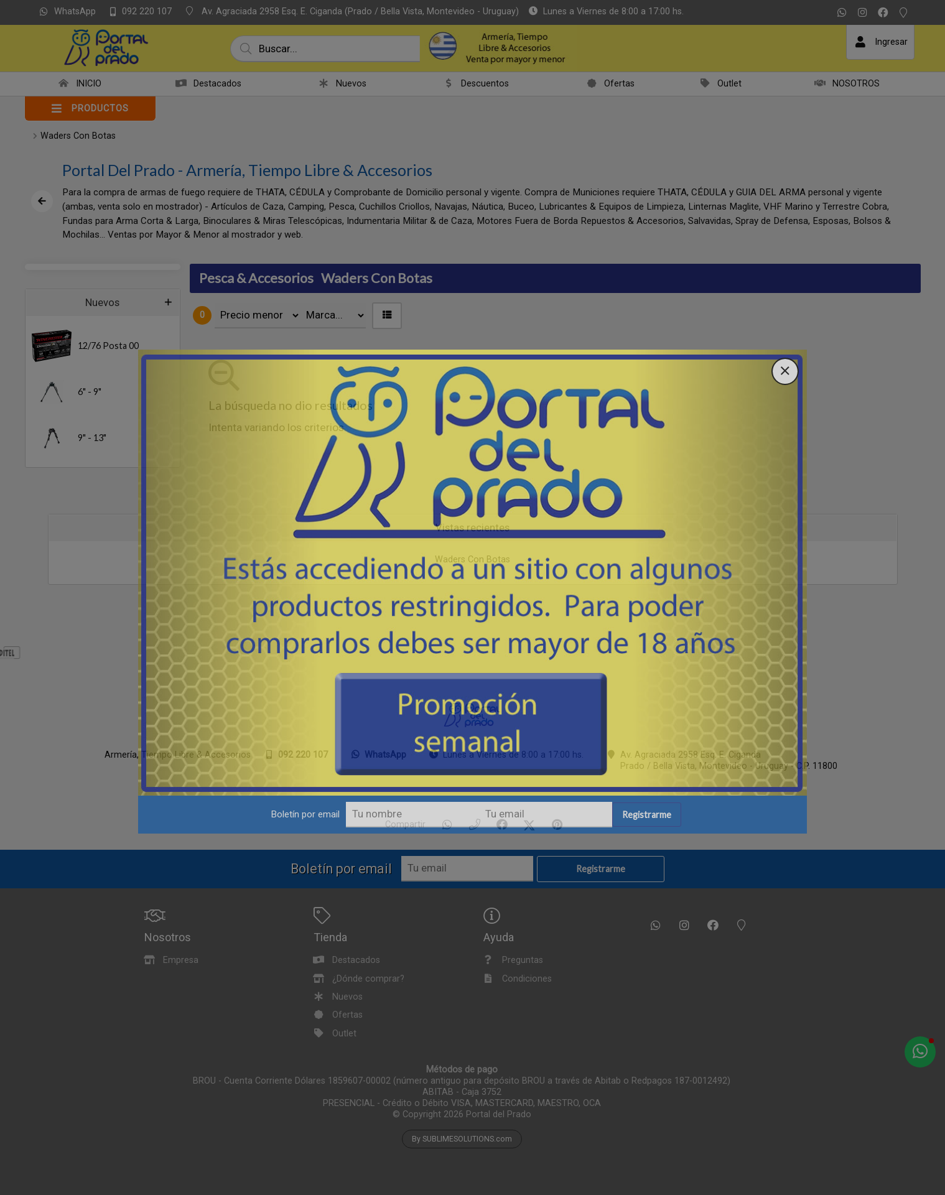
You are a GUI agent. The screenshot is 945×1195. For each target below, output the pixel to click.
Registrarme (646, 816)
